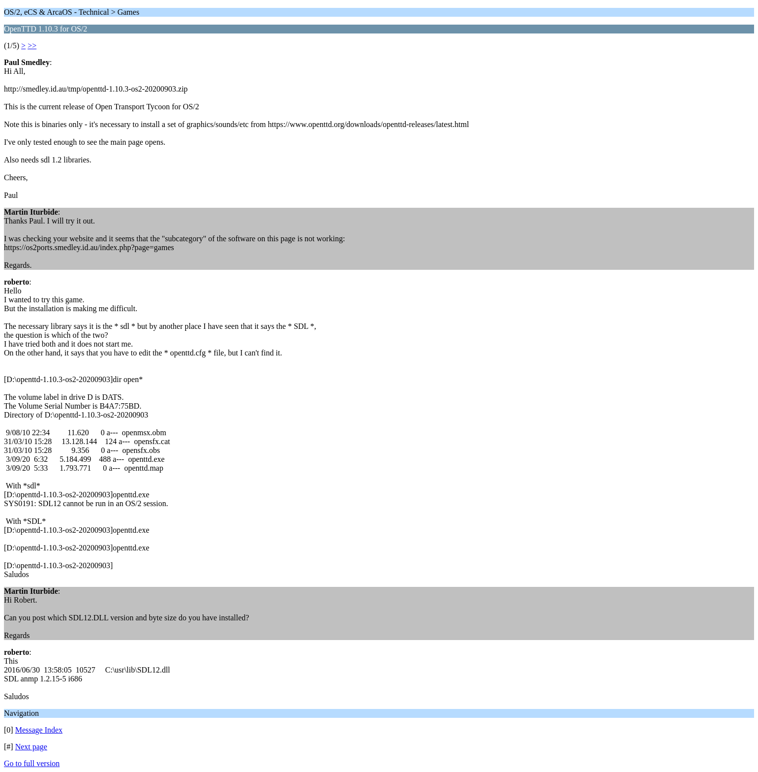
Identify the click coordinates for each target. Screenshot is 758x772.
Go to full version (32, 763)
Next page (31, 746)
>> (32, 45)
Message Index (38, 730)
